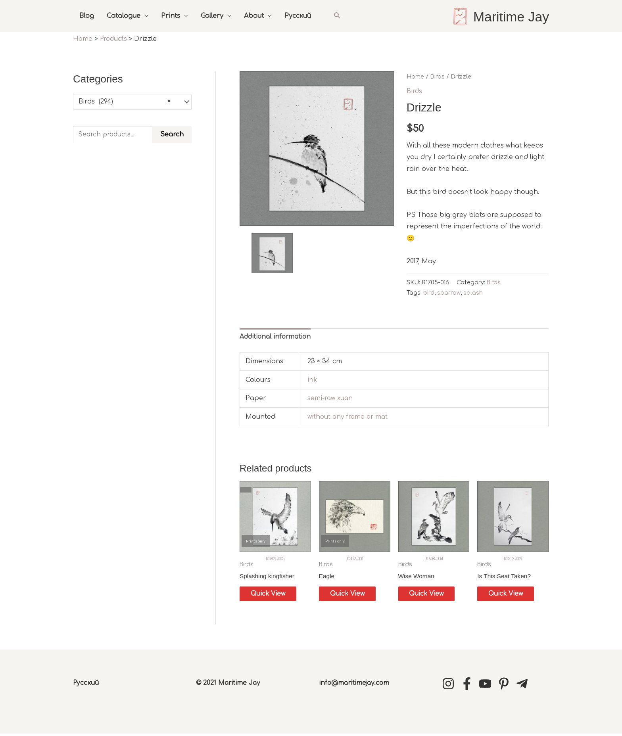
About (254, 15)
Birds (437, 76)
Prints (170, 15)
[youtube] (487, 685)
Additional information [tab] (277, 336)
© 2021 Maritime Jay (229, 684)
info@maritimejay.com (355, 684)
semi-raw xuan (331, 398)
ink (312, 379)
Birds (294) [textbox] (125, 101)
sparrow (449, 292)
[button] (337, 16)
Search (172, 134)
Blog (86, 15)
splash (473, 292)
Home (415, 76)
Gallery (212, 15)
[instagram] (450, 685)
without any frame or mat (349, 416)
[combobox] (132, 101)
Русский (297, 15)
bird (428, 292)
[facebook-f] (469, 685)
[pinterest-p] (505, 685)
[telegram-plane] (524, 685)
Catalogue (123, 15)
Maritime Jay (509, 16)
